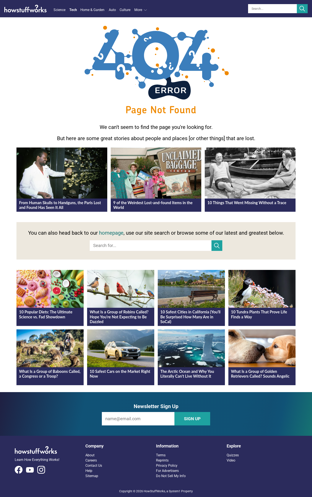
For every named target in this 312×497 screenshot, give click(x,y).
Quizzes (233, 455)
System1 (174, 491)
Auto (112, 10)
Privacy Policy (166, 465)
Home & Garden (92, 10)
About (89, 455)
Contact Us (93, 465)
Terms (161, 455)
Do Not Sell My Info (171, 476)
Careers (91, 460)
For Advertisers (167, 471)
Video (231, 460)
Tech (73, 10)
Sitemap (91, 476)
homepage (111, 233)
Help (88, 471)
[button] (120, 446)
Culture (125, 10)
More (140, 10)
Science (59, 10)
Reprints (162, 460)
